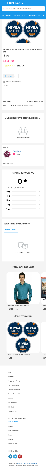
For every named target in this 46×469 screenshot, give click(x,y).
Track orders (12, 411)
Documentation (13, 430)
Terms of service (14, 389)
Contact (11, 376)
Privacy (10, 398)
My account (12, 402)
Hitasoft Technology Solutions (27, 463)
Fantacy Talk (12, 444)
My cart (11, 407)
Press (10, 435)
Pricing (10, 439)
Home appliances (34, 15)
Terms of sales (13, 385)
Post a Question (10, 230)
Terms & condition (14, 394)
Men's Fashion (6, 15)
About (10, 426)
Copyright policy (14, 381)
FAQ (9, 372)
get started (13, 422)
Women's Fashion (20, 15)
